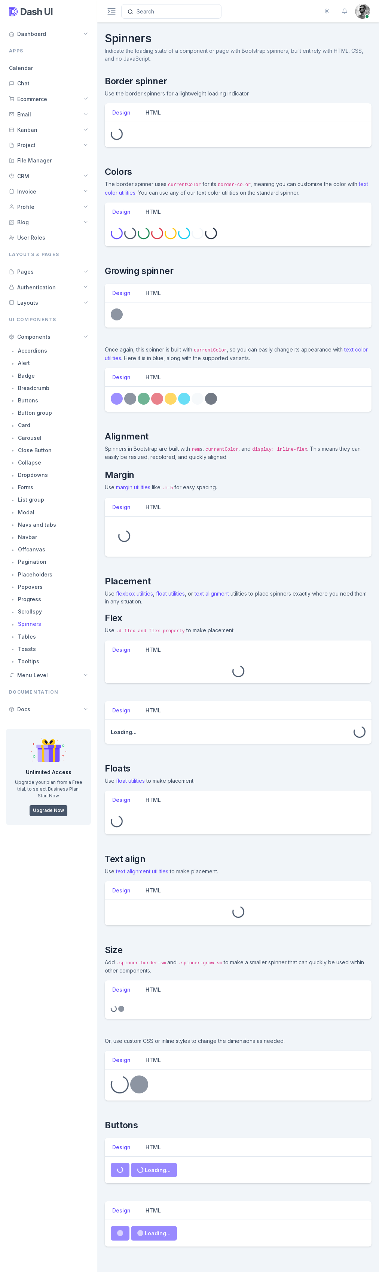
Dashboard (27, 34)
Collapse (29, 462)
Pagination (32, 562)
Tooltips (28, 661)
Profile (21, 207)
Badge (26, 375)
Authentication (32, 287)
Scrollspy (30, 611)
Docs (19, 709)
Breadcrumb (33, 388)
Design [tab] (121, 112)
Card (24, 425)
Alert (24, 363)
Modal (26, 512)
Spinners (29, 624)
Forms (25, 487)
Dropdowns (33, 475)
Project (22, 145)
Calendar (21, 68)
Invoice (22, 191)
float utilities (170, 593)
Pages (21, 271)
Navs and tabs (37, 524)
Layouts (23, 302)
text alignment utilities (142, 871)
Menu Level (28, 675)
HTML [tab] (153, 112)
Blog (19, 222)
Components (30, 337)
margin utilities (133, 487)
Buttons (28, 400)
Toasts (27, 649)
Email (20, 114)
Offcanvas (31, 549)
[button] (344, 11)
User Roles (27, 237)
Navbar (27, 537)
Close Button (35, 450)
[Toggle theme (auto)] (326, 11)
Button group (35, 413)
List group (31, 499)
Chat (19, 83)
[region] (48, 636)
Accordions (32, 350)
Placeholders (35, 574)
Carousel (30, 438)
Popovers (30, 587)
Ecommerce (28, 99)
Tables (27, 636)
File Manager (30, 160)
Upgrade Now (48, 810)
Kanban (23, 130)
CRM (19, 176)
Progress (29, 599)
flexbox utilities (134, 593)
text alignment (212, 593)
